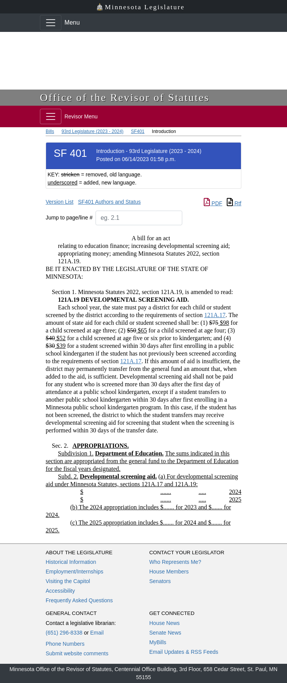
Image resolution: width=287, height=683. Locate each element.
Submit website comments (77, 653)
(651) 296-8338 (64, 633)
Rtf (234, 203)
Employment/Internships (74, 571)
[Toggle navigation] (50, 22)
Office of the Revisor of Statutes (124, 97)
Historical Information (71, 562)
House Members (169, 571)
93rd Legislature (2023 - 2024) (92, 131)
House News (164, 623)
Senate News (165, 633)
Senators (160, 581)
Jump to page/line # (69, 217)
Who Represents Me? (175, 562)
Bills (50, 131)
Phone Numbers (65, 644)
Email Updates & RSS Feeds (183, 652)
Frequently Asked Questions (79, 600)
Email (97, 633)
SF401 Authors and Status (109, 202)
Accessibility (60, 591)
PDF (213, 203)
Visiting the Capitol (68, 581)
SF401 (137, 131)
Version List (59, 202)
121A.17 (215, 315)
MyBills (157, 642)
